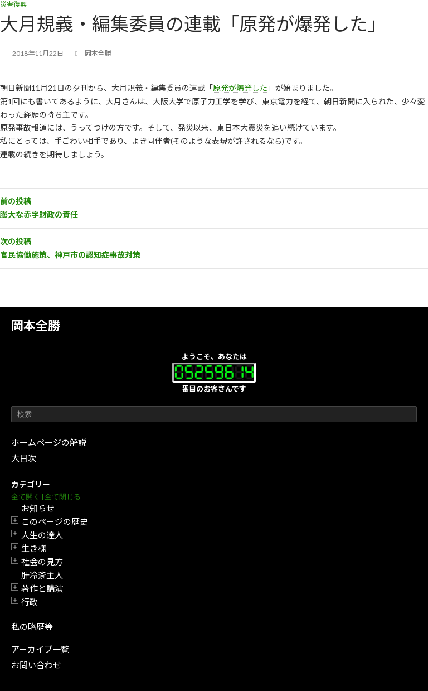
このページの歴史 (54, 521)
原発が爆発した (240, 88)
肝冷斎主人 (42, 575)
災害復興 (13, 4)
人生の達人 (42, 535)
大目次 (23, 458)
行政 (29, 602)
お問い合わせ (36, 665)
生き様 (33, 548)
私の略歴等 (32, 626)
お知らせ (38, 508)
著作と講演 (42, 588)
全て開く (25, 496)
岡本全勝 (35, 325)
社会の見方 (42, 562)
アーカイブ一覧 (40, 649)
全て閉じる (63, 496)
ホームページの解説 (48, 442)
